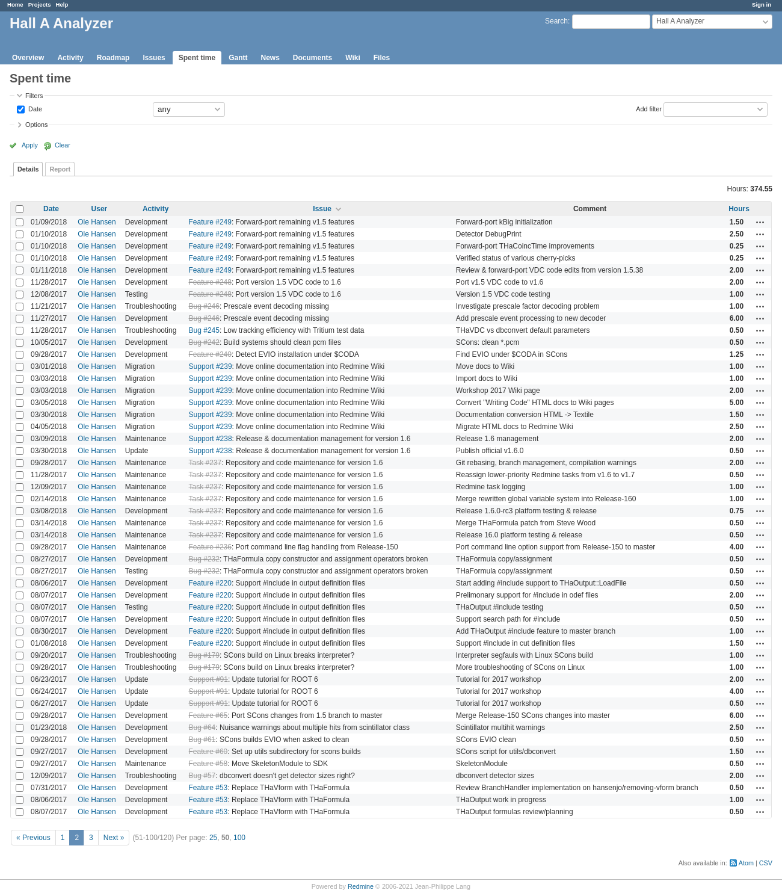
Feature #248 (210, 282)
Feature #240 (210, 354)
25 (213, 837)
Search (556, 21)
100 (239, 837)
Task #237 (205, 463)
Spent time (197, 58)
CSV (765, 863)
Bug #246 (204, 306)
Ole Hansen (96, 222)
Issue (322, 209)
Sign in (761, 4)
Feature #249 (210, 222)
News (269, 58)
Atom (746, 863)
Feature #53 (208, 787)
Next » (114, 837)
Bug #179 (204, 655)
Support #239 (210, 366)
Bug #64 (202, 727)
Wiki (352, 58)
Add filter (649, 108)
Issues (154, 58)
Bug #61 (202, 739)
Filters (34, 95)
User (99, 209)
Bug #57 (202, 775)
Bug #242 (204, 342)
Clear (62, 145)
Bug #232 (204, 559)
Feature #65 (208, 715)
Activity (70, 58)
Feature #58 (208, 763)
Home (15, 4)
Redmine (361, 886)
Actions (760, 222)
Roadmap (113, 58)
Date (34, 108)
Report (59, 169)
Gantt (238, 58)
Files (382, 58)
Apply (30, 145)
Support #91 (208, 679)
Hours (739, 209)
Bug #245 (204, 330)
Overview (28, 58)
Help (62, 4)
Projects (39, 4)
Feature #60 (208, 751)
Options (36, 124)
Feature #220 (210, 583)
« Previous (33, 837)
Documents (312, 58)
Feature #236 (210, 547)
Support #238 (210, 438)
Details (27, 169)
